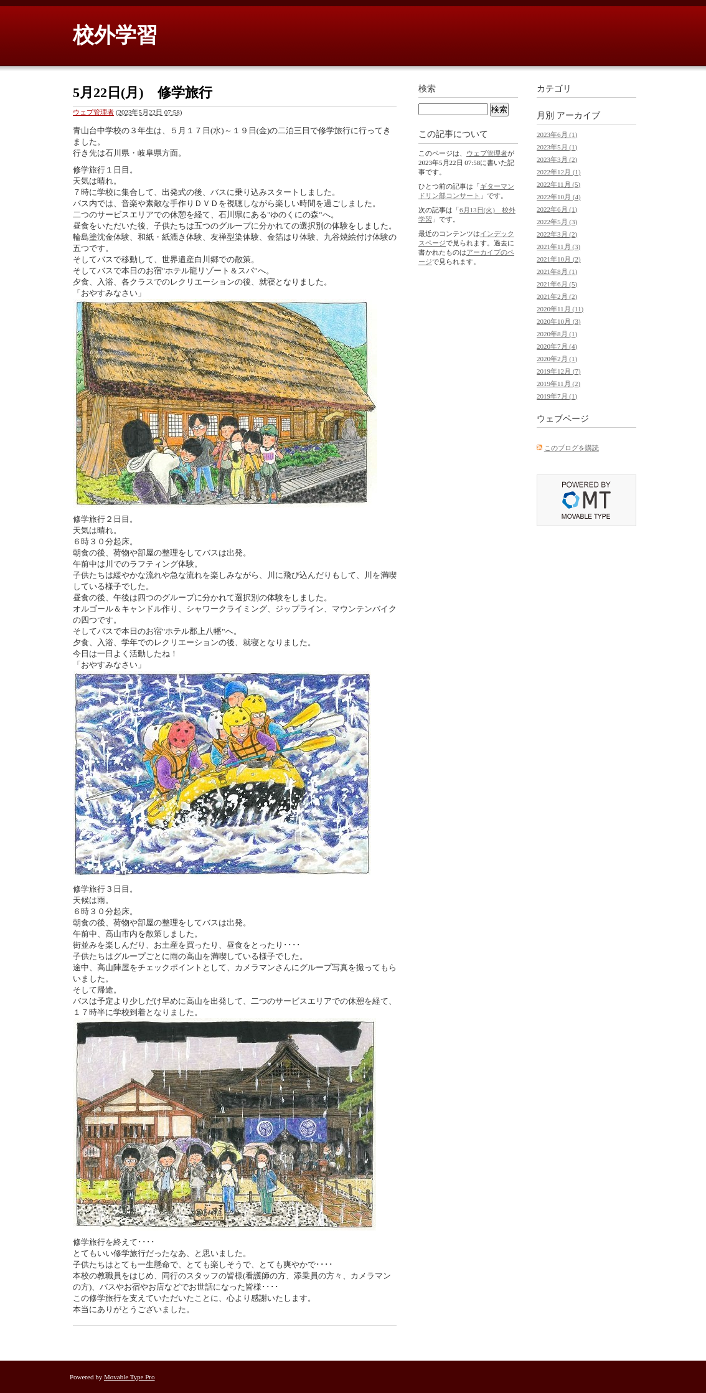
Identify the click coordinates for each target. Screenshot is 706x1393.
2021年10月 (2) (559, 259)
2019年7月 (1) (557, 396)
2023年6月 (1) (557, 134)
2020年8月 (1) (557, 334)
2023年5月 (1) (557, 147)
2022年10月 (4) (559, 197)
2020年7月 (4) (557, 346)
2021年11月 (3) (558, 246)
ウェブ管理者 (93, 112)
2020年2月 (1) (557, 358)
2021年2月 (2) (557, 296)
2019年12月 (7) (559, 371)
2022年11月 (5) (558, 184)
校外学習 (115, 35)
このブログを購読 (571, 447)
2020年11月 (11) (560, 309)
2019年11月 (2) (558, 383)
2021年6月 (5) (557, 284)
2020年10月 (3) (559, 321)
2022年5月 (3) (557, 221)
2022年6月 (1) (557, 209)
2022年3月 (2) (557, 234)
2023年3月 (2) (557, 159)
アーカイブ (578, 115)
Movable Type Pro (129, 1377)
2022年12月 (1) (559, 172)
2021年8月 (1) (557, 271)
